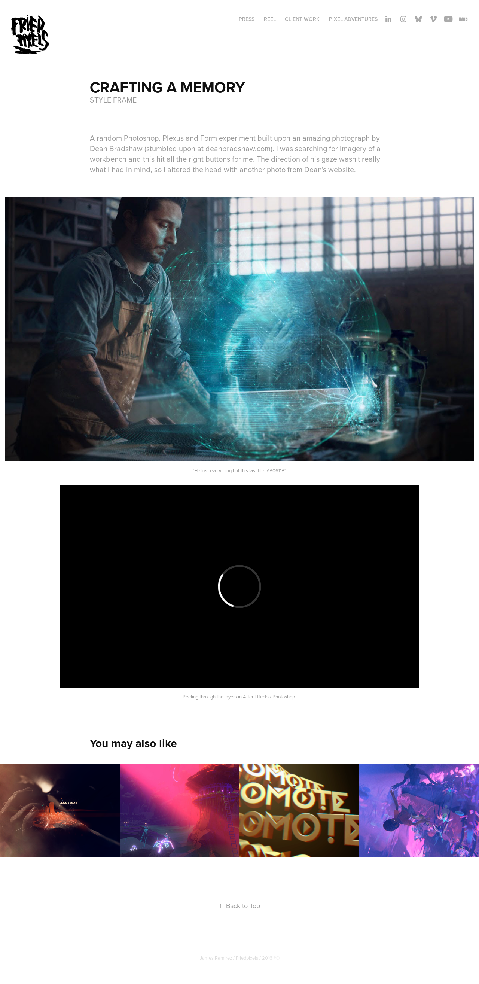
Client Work (302, 19)
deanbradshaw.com (238, 148)
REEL (270, 19)
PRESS (246, 19)
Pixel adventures (353, 19)
